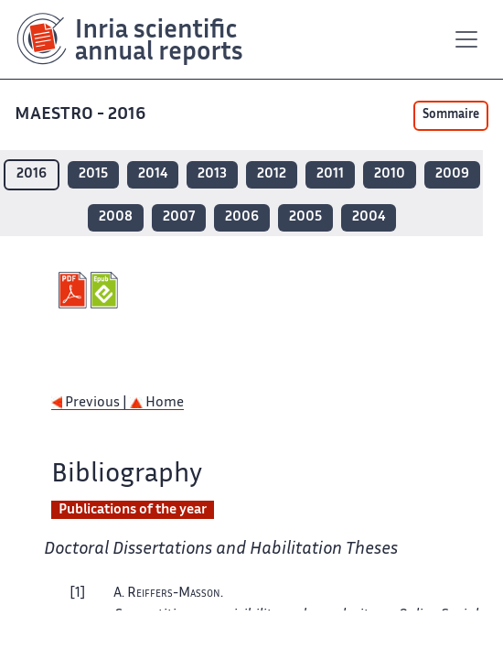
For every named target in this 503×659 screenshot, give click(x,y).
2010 (389, 174)
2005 (305, 217)
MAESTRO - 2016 (82, 115)
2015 (93, 174)
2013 (212, 174)
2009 (452, 174)
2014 (152, 174)
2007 (179, 217)
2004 (368, 217)
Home (157, 403)
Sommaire (451, 115)
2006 (242, 217)
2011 (330, 174)
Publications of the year (133, 510)
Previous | (90, 403)
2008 (116, 217)
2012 (271, 174)
